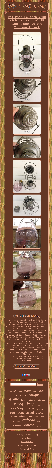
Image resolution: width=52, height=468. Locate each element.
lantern (28, 425)
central (39, 426)
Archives (26, 438)
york (14, 421)
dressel (13, 391)
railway (17, 408)
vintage (19, 404)
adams (22, 395)
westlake (40, 413)
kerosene (17, 426)
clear (34, 391)
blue (38, 405)
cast (15, 416)
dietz (12, 412)
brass (39, 421)
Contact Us (27, 442)
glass (18, 421)
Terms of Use (27, 449)
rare (23, 399)
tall (20, 391)
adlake (30, 408)
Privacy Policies (27, 445)
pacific (36, 416)
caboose (23, 416)
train (20, 412)
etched (40, 409)
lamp (30, 404)
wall (15, 396)
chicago (41, 400)
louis (31, 416)
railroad (28, 420)
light (41, 390)
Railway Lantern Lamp (26, 435)
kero (10, 416)
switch (27, 390)
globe (14, 399)
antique (34, 395)
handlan (42, 416)
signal (30, 412)
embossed (32, 400)
